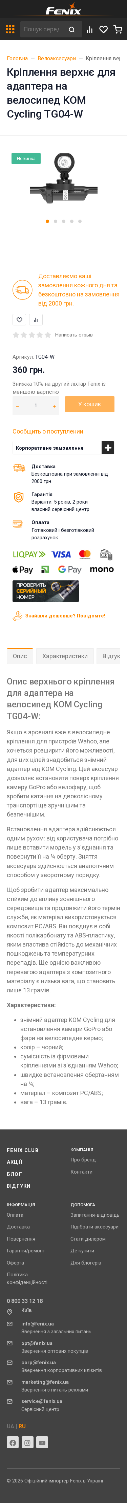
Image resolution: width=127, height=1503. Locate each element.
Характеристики (65, 656)
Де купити (82, 1251)
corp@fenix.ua (38, 1363)
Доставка (18, 1227)
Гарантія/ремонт (26, 1251)
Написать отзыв (74, 335)
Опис (20, 656)
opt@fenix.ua (36, 1343)
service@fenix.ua (41, 1401)
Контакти (81, 1172)
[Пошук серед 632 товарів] (41, 29)
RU (22, 1426)
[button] (47, 221)
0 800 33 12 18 (25, 1301)
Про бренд (83, 1160)
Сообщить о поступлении (48, 431)
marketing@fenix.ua (45, 1382)
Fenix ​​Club (23, 1150)
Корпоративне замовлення (49, 448)
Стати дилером (88, 1239)
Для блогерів (85, 1263)
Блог (14, 1174)
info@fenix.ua (37, 1324)
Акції (15, 1162)
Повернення (21, 1239)
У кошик (89, 404)
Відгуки (18, 1186)
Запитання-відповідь (95, 1215)
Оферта (15, 1263)
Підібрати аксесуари (94, 1227)
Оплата (15, 1215)
